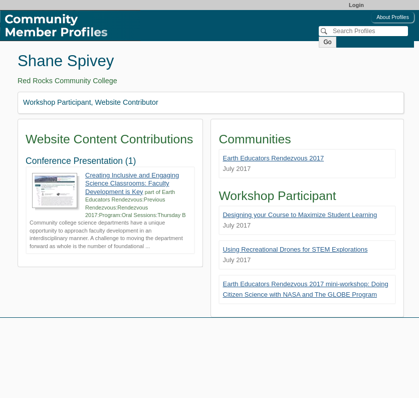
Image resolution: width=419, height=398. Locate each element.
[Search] (363, 31)
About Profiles (392, 17)
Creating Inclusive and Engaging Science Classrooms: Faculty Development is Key (132, 183)
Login (356, 5)
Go (327, 42)
